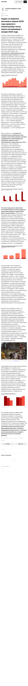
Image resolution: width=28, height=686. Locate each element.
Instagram (16, 360)
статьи (3, 13)
